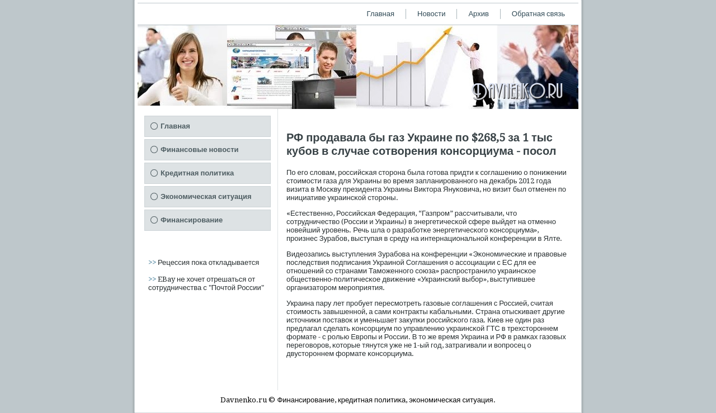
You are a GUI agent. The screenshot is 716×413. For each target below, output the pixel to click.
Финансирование (192, 220)
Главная (380, 14)
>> (153, 262)
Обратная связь (538, 14)
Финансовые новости (200, 149)
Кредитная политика (197, 173)
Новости (431, 14)
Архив (478, 14)
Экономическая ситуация (206, 196)
